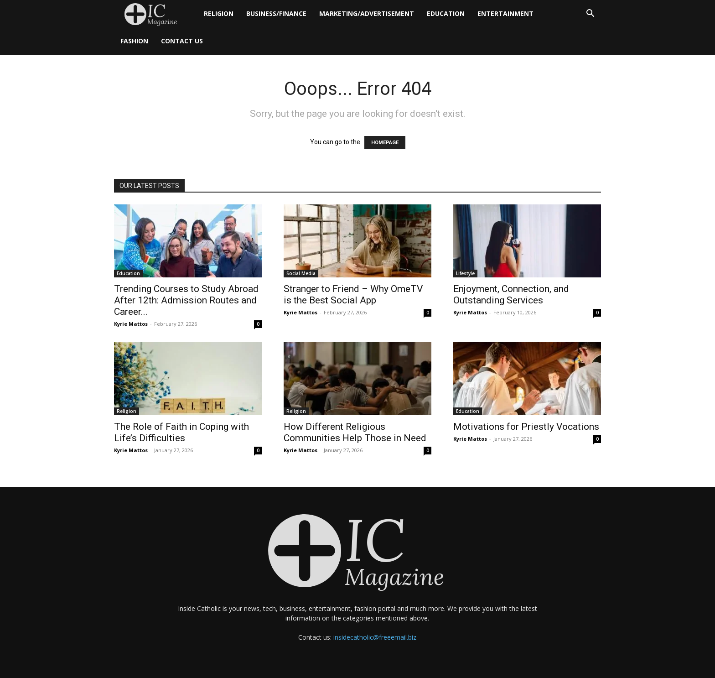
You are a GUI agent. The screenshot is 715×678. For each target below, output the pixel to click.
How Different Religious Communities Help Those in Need (355, 432)
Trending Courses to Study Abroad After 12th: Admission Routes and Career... (186, 300)
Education (446, 13)
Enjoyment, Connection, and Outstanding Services (511, 294)
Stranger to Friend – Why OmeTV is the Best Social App (353, 294)
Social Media (301, 273)
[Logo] (155, 14)
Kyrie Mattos (131, 323)
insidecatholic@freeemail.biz (374, 637)
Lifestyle (465, 273)
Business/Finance (276, 13)
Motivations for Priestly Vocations (526, 426)
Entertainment (505, 13)
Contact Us (182, 41)
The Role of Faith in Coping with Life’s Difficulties (181, 432)
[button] (590, 14)
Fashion (134, 41)
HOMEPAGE (385, 143)
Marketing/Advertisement (366, 13)
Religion (218, 13)
